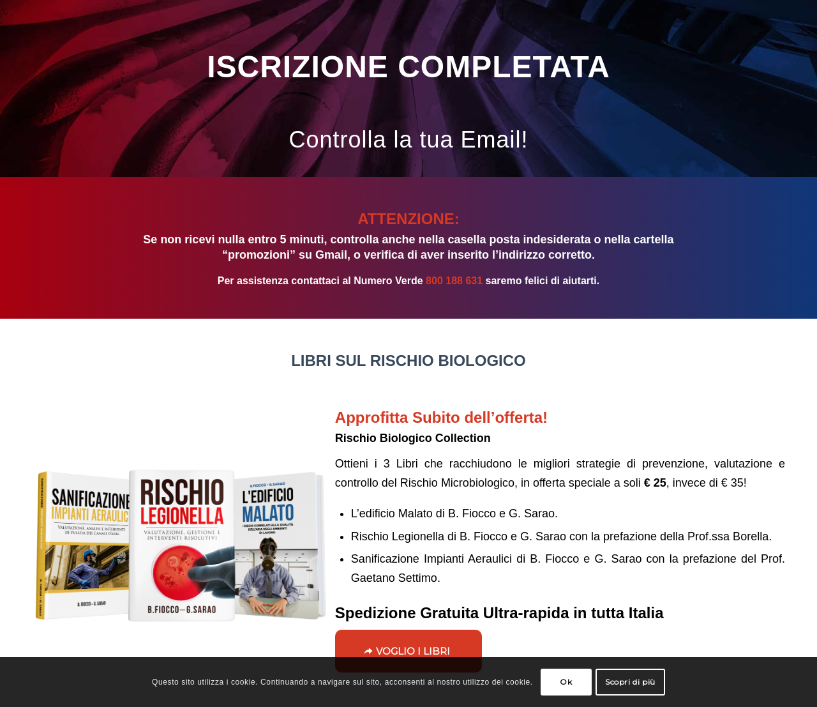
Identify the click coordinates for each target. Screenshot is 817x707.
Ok (566, 682)
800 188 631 (454, 280)
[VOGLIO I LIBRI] (408, 651)
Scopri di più (630, 682)
